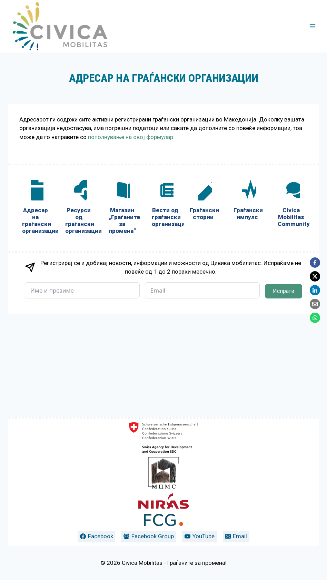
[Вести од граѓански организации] (165, 308)
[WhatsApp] (315, 318)
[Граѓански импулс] (247, 304)
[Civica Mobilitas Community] (291, 308)
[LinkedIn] (315, 290)
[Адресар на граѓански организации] (35, 311)
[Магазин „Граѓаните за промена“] (122, 311)
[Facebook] (315, 262)
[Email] (315, 304)
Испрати (283, 394)
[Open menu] (312, 26)
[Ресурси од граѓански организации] (78, 311)
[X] (315, 276)
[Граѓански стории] (203, 304)
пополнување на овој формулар (130, 137)
